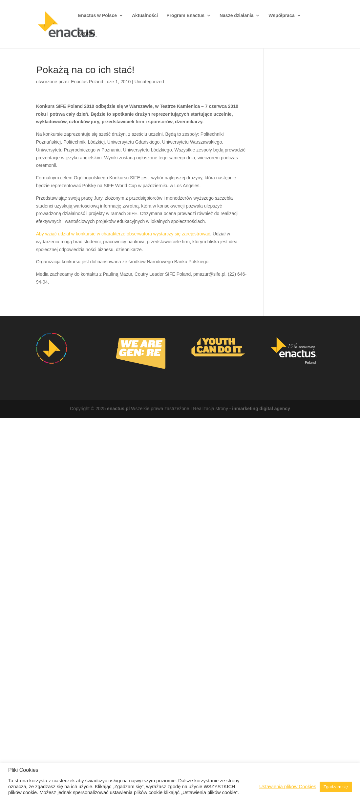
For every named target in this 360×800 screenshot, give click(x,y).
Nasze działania (237, 15)
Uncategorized (149, 81)
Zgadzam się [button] (336, 786)
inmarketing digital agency (261, 408)
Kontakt (86, 33)
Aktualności (145, 15)
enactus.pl (118, 408)
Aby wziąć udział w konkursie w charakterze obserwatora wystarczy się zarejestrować (123, 233)
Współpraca (281, 15)
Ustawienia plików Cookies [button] (287, 786)
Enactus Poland (87, 81)
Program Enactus (185, 15)
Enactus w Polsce (97, 15)
